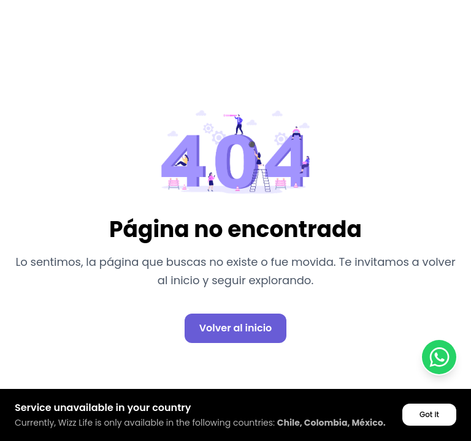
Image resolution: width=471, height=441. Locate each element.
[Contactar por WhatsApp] (439, 357)
